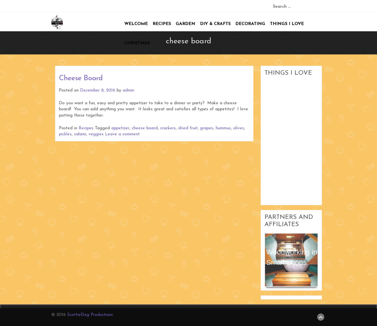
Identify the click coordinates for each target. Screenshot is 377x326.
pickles (65, 134)
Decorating (250, 24)
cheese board (145, 128)
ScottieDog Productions (90, 315)
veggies (96, 134)
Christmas (137, 43)
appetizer (120, 128)
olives (238, 128)
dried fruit (188, 128)
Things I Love (287, 24)
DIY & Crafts (215, 24)
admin (128, 90)
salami (80, 134)
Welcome (136, 24)
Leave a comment (122, 134)
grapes (206, 128)
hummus (223, 128)
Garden (185, 24)
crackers (168, 128)
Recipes (162, 24)
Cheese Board (81, 78)
